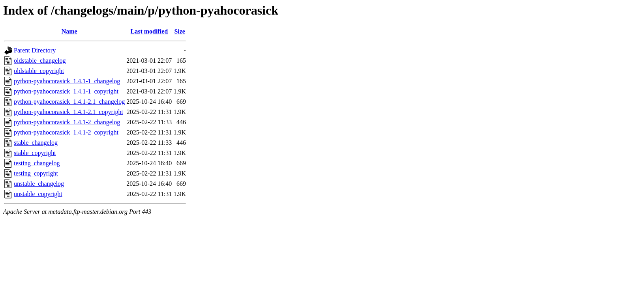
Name (69, 31)
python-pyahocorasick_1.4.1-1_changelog (67, 81)
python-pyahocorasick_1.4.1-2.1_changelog (69, 101)
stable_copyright (35, 152)
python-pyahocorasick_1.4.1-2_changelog (67, 122)
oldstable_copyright (39, 70)
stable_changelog (36, 142)
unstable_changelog (39, 183)
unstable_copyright (38, 194)
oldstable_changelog (40, 60)
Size (179, 31)
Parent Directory (35, 50)
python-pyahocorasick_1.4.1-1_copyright (66, 91)
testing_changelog (37, 163)
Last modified (149, 31)
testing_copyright (36, 173)
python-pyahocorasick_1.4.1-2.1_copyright (68, 111)
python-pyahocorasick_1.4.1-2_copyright (66, 132)
